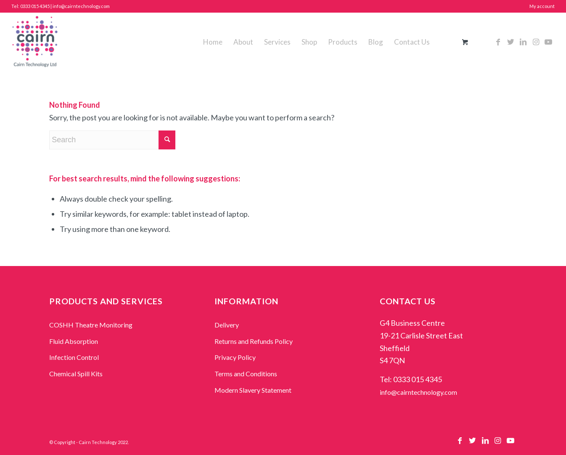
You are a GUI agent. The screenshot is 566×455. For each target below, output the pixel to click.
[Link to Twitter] (510, 41)
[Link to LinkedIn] (523, 41)
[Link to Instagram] (535, 41)
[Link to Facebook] (498, 41)
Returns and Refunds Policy (253, 341)
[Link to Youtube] (548, 41)
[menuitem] (213, 42)
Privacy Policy (235, 357)
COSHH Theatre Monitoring (90, 325)
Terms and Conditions (245, 374)
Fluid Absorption (73, 341)
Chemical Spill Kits (76, 374)
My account (542, 6)
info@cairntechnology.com (418, 392)
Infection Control (74, 357)
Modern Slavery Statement (252, 390)
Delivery (226, 325)
